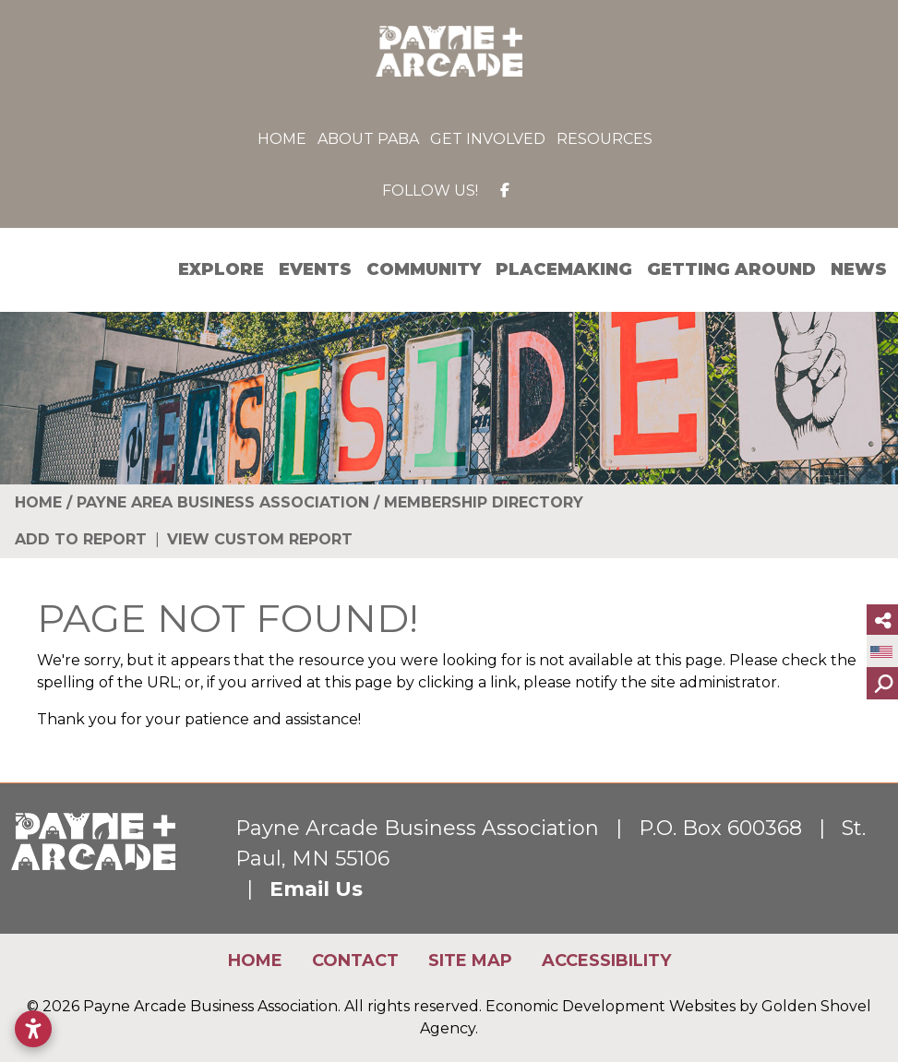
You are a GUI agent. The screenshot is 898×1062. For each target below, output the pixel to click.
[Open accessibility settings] (33, 1028)
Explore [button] (221, 269)
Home (281, 139)
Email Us (316, 889)
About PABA (368, 139)
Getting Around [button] (731, 269)
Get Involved (487, 139)
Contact (355, 960)
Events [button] (315, 269)
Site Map (470, 960)
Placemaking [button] (564, 269)
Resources (605, 139)
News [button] (859, 269)
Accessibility (606, 960)
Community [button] (423, 269)
